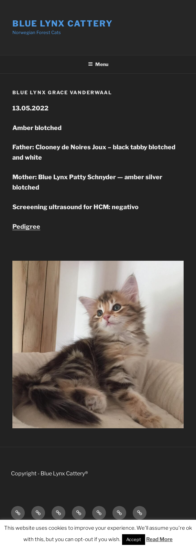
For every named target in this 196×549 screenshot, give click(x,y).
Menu (98, 64)
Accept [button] (133, 539)
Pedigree (26, 226)
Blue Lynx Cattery (62, 24)
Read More (159, 539)
